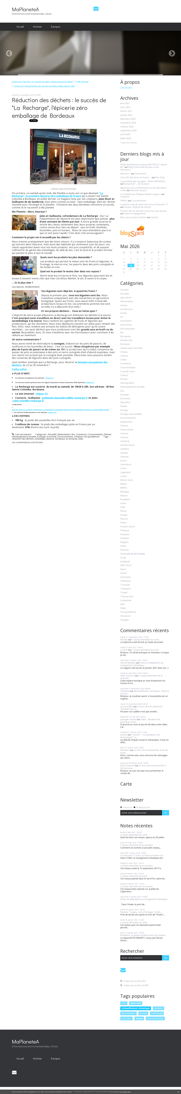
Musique (124, 491)
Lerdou (124, 649)
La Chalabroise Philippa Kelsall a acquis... (140, 194)
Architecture (126, 309)
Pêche (123, 511)
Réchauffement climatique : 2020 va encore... (144, 692)
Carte (126, 784)
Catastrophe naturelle (131, 348)
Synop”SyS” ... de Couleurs (137, 183)
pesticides (126, 1018)
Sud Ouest (125, 577)
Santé (123, 546)
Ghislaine (125, 691)
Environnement (65, 436)
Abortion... (125, 173)
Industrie (124, 441)
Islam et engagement (134, 213)
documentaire (128, 1013)
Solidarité (125, 561)
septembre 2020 (128, 130)
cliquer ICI (49, 378)
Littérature (125, 464)
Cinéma (124, 356)
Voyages (124, 620)
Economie (51, 436)
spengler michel (128, 719)
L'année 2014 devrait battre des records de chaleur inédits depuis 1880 (44, 86)
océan (123, 503)
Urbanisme (125, 600)
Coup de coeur (127, 371)
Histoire (124, 433)
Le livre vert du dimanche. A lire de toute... (144, 751)
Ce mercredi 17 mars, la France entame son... (142, 855)
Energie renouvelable (131, 414)
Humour (124, 437)
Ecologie (41, 436)
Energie (124, 410)
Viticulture (125, 616)
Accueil (20, 26)
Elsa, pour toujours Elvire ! (133, 217)
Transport (125, 588)
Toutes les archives (128, 143)
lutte (124, 1003)
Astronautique (127, 328)
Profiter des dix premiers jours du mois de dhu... (144, 210)
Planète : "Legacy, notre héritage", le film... (141, 912)
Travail (123, 592)
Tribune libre (127, 596)
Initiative (78, 436)
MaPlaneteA (25, 9)
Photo (123, 522)
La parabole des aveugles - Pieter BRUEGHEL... (143, 181)
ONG (122, 507)
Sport (123, 569)
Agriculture (126, 297)
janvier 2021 (126, 115)
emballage (40, 438)
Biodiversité (126, 340)
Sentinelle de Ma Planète (132, 554)
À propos (55, 26)
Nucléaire (125, 499)
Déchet (107, 434)
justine (123, 734)
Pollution (124, 534)
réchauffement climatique (136, 1008)
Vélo (122, 604)
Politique (124, 530)
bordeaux (60, 438)
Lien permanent (21, 434)
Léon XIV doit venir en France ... (135, 177)
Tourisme (125, 585)
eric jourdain (126, 706)
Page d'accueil (82, 81)
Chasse (124, 352)
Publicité (124, 538)
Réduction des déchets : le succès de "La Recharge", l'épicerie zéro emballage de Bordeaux (59, 107)
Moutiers (125, 750)
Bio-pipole (125, 336)
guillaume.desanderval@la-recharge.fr (65, 397)
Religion (124, 542)
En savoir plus (125, 1092)
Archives (37, 26)
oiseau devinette (155, 1018)
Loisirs (123, 476)
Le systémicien (139, 200)
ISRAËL (123, 200)
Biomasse (125, 344)
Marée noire (126, 480)
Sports (123, 573)
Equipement (126, 422)
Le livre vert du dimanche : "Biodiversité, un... (141, 707)
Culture (124, 375)
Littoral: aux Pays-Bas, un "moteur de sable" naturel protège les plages (42, 81)
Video (123, 608)
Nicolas (124, 639)
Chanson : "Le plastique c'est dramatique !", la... (140, 736)
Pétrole (124, 519)
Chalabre (124, 196)
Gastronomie (126, 429)
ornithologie (156, 1013)
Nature (124, 495)
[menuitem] (20, 27)
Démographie (127, 383)
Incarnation (140, 173)
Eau (122, 391)
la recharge (71, 438)
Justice (123, 460)
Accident (124, 290)
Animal (123, 305)
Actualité (52, 434)
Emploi (123, 406)
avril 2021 (125, 103)
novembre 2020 (128, 123)
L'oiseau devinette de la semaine (141, 677)
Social (123, 557)
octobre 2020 (127, 126)
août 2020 (125, 134)
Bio (73, 434)
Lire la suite (126, 87)
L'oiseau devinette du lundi (145, 639)
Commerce (81, 434)
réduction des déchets (23, 438)
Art (121, 317)
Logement (125, 472)
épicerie (50, 438)
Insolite (124, 453)
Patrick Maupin (128, 662)
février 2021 (126, 111)
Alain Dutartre (127, 675)
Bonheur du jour (138, 190)
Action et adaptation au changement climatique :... (141, 664)
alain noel (135, 1003)
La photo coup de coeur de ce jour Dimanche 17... (144, 204)
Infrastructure (127, 445)
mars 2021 (125, 107)
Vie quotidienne (91, 436)
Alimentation (64, 434)
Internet (124, 457)
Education (125, 402)
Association (126, 321)
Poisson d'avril (127, 526)
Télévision (125, 581)
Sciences (124, 550)
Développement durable (24, 436)
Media (123, 484)
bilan (80, 438)
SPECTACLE (126, 565)
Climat (123, 359)
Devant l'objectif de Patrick (137, 207)
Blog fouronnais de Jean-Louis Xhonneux (139, 168)
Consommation (95, 434)
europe (143, 1013)
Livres (123, 468)
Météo (123, 487)
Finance (124, 425)
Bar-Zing (160, 177)
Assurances (126, 324)
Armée (123, 313)
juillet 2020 (125, 138)
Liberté (154, 217)
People (123, 515)
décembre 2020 (128, 119)
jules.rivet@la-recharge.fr (28, 400)
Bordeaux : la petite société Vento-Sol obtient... (143, 935)
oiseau (139, 1018)
